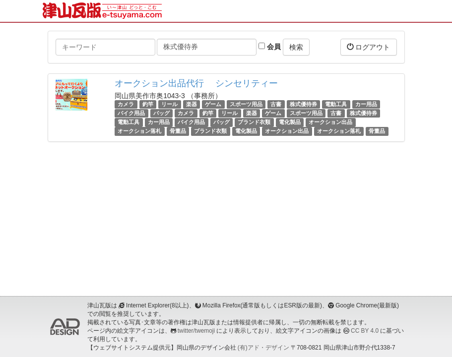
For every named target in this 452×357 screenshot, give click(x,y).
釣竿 (147, 104)
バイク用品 (131, 113)
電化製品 (290, 122)
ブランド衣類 (254, 122)
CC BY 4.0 (365, 330)
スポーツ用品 (246, 104)
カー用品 (366, 104)
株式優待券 (303, 104)
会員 (269, 47)
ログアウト (368, 47)
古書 (275, 104)
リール (169, 104)
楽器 (191, 104)
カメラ (126, 104)
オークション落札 (139, 131)
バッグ (161, 113)
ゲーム (213, 104)
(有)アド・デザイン (263, 347)
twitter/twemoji (196, 330)
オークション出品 (330, 122)
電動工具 (336, 104)
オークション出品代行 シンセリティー (196, 83)
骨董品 (178, 131)
